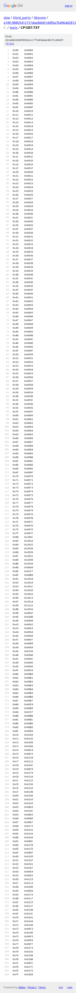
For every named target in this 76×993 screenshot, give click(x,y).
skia (7, 17)
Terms (42, 987)
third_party (22, 17)
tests (14, 27)
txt (61, 987)
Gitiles (21, 987)
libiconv (40, 17)
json (69, 987)
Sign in (68, 5)
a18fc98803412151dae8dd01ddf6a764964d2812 (40, 22)
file (10, 43)
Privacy (32, 987)
